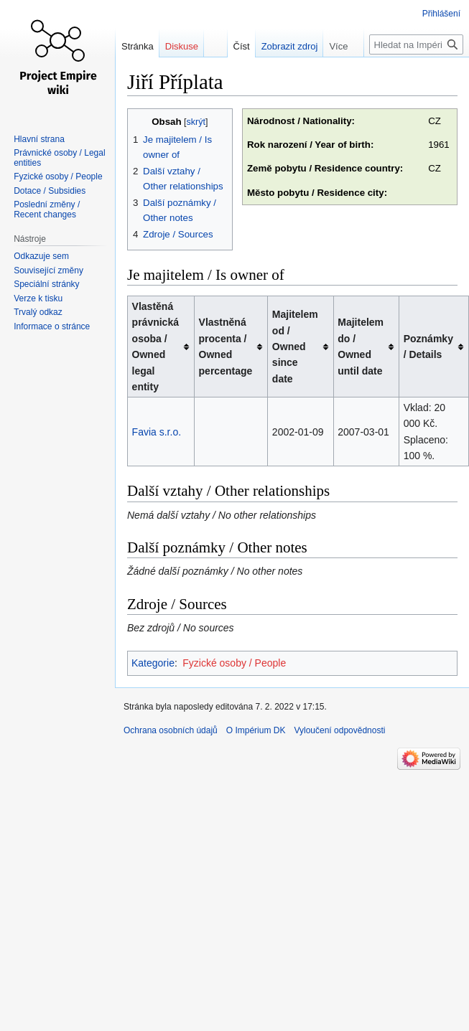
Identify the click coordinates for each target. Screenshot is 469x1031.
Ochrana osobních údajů (171, 730)
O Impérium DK (256, 730)
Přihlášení (441, 14)
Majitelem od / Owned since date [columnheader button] (295, 347)
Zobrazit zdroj (289, 46)
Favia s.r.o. (156, 432)
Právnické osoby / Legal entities (59, 158)
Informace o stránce (52, 326)
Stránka (137, 46)
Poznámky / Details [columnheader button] (428, 346)
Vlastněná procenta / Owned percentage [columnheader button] (226, 346)
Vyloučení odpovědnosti (339, 730)
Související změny (48, 270)
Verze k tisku (38, 298)
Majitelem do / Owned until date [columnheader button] (361, 346)
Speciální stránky (46, 284)
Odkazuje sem (41, 256)
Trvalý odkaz (38, 312)
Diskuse (181, 46)
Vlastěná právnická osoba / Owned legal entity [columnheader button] (155, 346)
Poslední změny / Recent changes (47, 209)
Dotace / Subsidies (49, 191)
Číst (241, 46)
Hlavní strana (39, 139)
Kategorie (153, 663)
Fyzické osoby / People (234, 663)
